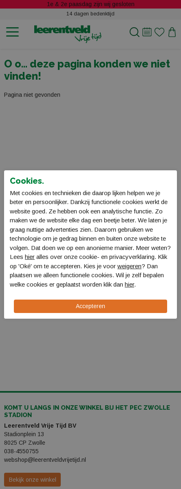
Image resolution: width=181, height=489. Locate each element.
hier (30, 256)
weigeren (129, 266)
